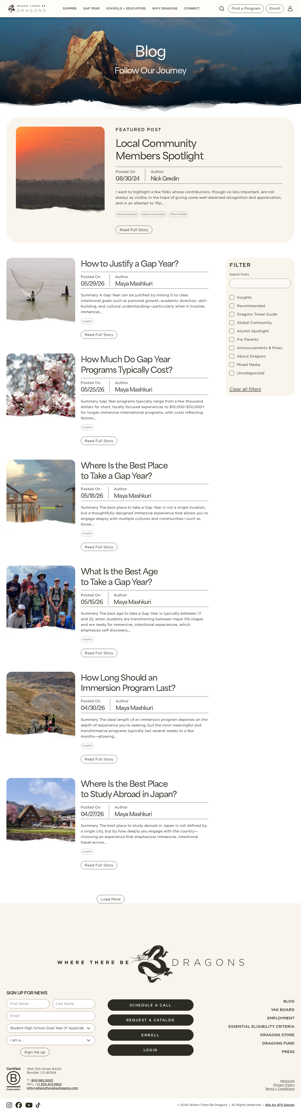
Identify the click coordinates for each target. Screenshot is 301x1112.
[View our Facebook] (18, 1105)
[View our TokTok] (38, 1105)
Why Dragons (164, 9)
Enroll (274, 8)
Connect (192, 9)
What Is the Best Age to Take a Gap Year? (119, 576)
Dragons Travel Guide (257, 314)
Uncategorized (250, 373)
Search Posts (239, 274)
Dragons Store (277, 1034)
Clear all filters (245, 389)
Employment (281, 1018)
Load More (111, 899)
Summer (70, 9)
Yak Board (283, 1009)
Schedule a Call (150, 1005)
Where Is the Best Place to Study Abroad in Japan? (129, 788)
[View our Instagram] (9, 1105)
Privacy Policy (284, 1085)
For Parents (247, 339)
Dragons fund (278, 1043)
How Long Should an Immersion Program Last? (128, 682)
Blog (289, 1001)
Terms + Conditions (280, 1089)
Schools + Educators (126, 9)
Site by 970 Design (280, 1105)
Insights (244, 297)
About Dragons (251, 356)
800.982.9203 (42, 1080)
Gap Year (91, 9)
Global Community (254, 322)
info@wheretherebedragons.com (52, 1088)
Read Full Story (134, 229)
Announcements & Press (259, 347)
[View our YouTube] (29, 1105)
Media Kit (287, 1081)
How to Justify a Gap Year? (129, 262)
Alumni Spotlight (253, 331)
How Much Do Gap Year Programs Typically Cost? (127, 363)
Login (151, 1050)
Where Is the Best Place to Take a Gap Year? (124, 470)
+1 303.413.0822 (49, 1084)
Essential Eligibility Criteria (261, 1026)
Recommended (251, 305)
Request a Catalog (150, 1020)
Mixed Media (248, 364)
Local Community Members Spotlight (159, 148)
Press (288, 1051)
